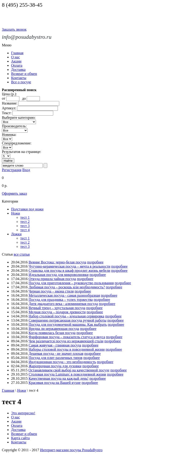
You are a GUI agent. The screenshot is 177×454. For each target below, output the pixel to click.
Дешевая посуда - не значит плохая (56, 353)
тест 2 (25, 222)
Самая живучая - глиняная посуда (55, 345)
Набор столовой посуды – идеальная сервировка (66, 316)
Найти (8, 160)
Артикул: (9, 108)
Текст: (7, 113)
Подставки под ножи (27, 209)
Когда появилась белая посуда (52, 333)
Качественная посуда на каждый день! (58, 378)
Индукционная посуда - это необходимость (62, 362)
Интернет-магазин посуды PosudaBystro (71, 450)
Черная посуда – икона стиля (51, 291)
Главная (17, 53)
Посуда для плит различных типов (56, 358)
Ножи (15, 213)
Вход (26, 170)
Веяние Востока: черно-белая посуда (57, 262)
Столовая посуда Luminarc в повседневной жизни (67, 374)
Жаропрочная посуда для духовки (55, 366)
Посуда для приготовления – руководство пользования (71, 283)
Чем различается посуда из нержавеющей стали (66, 341)
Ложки (16, 234)
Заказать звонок (14, 29)
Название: (10, 103)
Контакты (18, 78)
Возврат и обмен (24, 74)
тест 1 (25, 217)
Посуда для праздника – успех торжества (61, 300)
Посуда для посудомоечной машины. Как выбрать (68, 324)
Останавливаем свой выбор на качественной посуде (68, 370)
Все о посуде (21, 82)
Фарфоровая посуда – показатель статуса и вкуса (67, 337)
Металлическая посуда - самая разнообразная (64, 295)
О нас (15, 57)
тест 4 (25, 230)
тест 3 (25, 226)
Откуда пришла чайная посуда (52, 279)
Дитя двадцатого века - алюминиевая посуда (63, 304)
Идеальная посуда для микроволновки (58, 275)
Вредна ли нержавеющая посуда (54, 329)
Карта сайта (20, 438)
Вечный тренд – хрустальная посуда (57, 308)
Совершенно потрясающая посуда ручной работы (67, 320)
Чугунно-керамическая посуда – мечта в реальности (69, 266)
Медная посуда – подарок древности (57, 312)
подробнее (95, 262)
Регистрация (11, 170)
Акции (16, 61)
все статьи (22, 254)
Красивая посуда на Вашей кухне (55, 383)
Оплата (16, 65)
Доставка (18, 70)
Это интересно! (23, 413)
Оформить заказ (14, 193)
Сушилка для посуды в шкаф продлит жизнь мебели (69, 270)
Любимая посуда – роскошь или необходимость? (67, 287)
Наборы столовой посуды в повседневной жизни (67, 349)
